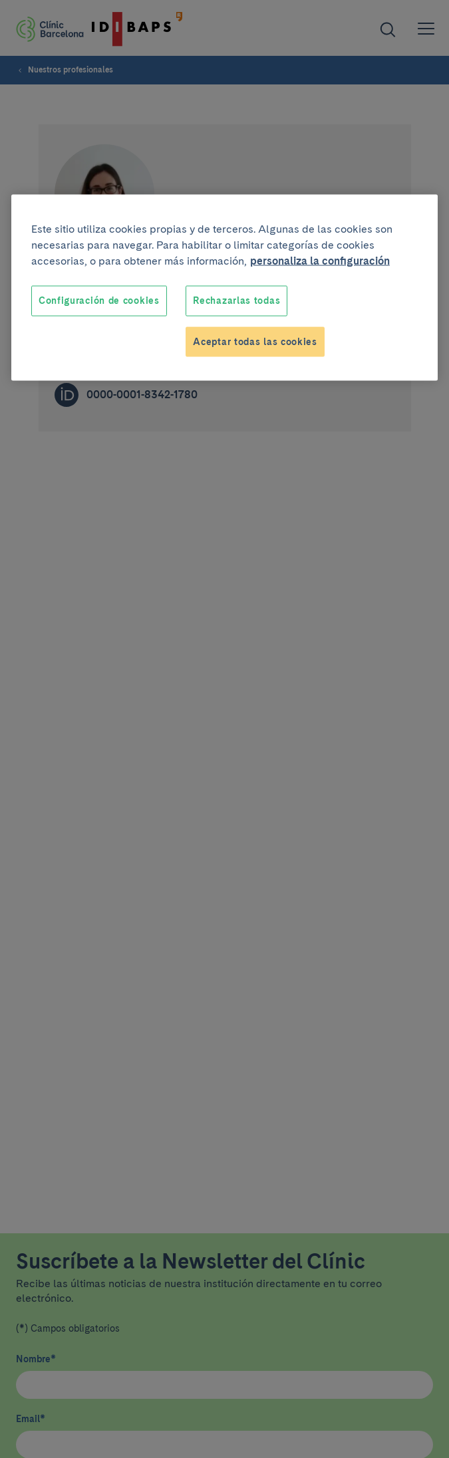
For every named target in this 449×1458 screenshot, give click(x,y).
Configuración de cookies (99, 300)
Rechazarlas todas (236, 300)
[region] (224, 288)
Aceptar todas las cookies (255, 341)
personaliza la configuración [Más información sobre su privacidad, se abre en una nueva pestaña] (320, 261)
